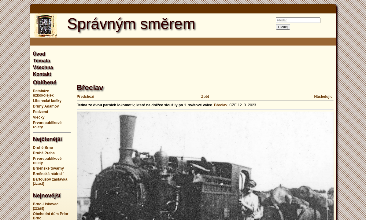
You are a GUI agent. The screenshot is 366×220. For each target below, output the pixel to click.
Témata (41, 60)
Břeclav (220, 105)
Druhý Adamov (46, 106)
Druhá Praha (44, 153)
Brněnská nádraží (48, 174)
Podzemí (40, 112)
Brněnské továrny (48, 168)
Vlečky (39, 117)
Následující (323, 96)
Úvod (39, 54)
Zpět (205, 96)
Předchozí (85, 96)
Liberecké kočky (47, 101)
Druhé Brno (43, 147)
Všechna (43, 67)
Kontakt (42, 74)
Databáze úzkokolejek (43, 93)
